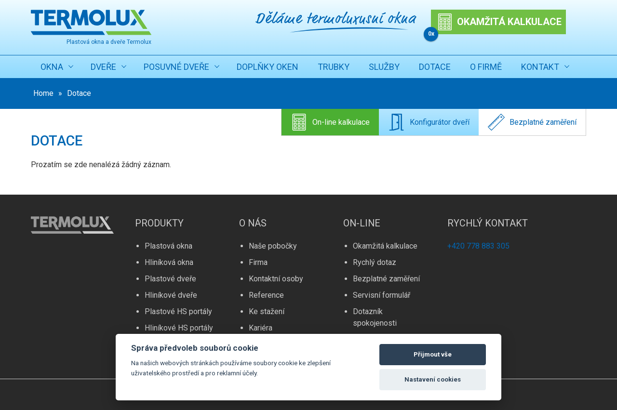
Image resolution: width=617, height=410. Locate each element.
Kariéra (260, 327)
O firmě (486, 67)
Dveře (103, 67)
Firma (258, 262)
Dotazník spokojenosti (375, 317)
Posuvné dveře (176, 67)
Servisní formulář (381, 295)
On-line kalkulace (330, 122)
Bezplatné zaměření (532, 122)
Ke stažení (266, 311)
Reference (266, 295)
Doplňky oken (267, 67)
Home (43, 93)
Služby (384, 67)
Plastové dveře (170, 278)
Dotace (435, 67)
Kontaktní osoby (276, 278)
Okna (51, 67)
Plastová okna (168, 246)
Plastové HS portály (178, 311)
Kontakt (540, 67)
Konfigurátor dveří (428, 122)
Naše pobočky (273, 246)
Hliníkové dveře (171, 295)
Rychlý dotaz (374, 262)
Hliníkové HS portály (179, 327)
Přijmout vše (433, 354)
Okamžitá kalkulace (385, 246)
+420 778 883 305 (478, 246)
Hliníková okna (169, 262)
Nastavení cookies (432, 379)
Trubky (333, 67)
